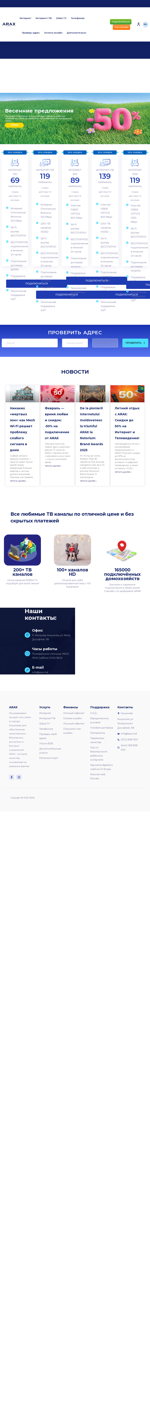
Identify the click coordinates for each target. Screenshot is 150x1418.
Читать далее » (18, 481)
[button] (120, 21)
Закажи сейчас (15, 125)
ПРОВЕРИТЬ (135, 343)
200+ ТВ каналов (22, 572)
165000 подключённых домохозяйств (122, 574)
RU (145, 24)
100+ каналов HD (72, 572)
